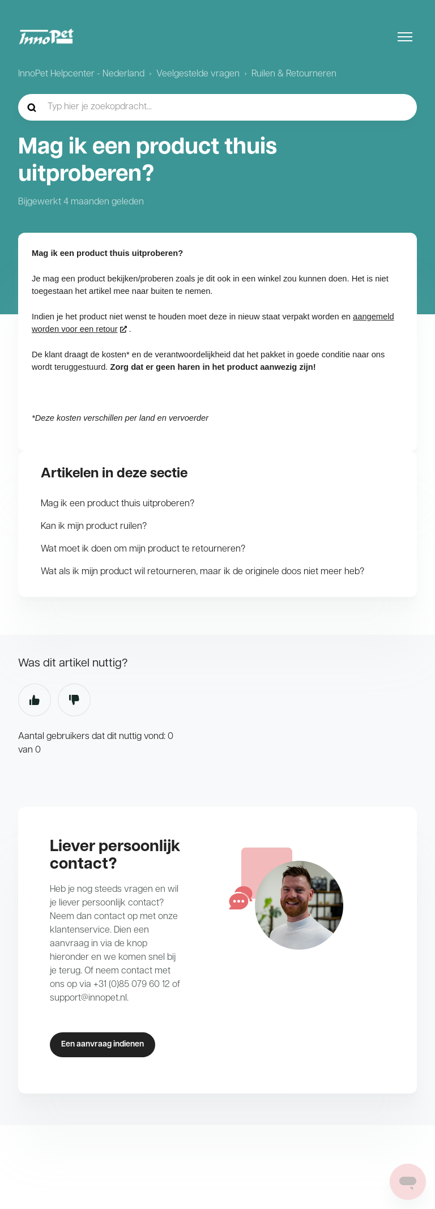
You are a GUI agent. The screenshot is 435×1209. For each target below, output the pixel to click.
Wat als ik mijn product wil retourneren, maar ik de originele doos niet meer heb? (202, 571)
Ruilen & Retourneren (293, 74)
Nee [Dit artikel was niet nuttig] (74, 699)
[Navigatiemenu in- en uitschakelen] (405, 36)
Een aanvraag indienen (102, 1044)
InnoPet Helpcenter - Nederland (81, 74)
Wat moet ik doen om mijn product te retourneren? (143, 549)
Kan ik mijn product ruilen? (94, 526)
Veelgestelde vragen (198, 74)
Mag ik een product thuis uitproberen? (117, 504)
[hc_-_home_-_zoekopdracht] (217, 107)
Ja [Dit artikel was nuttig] (34, 699)
